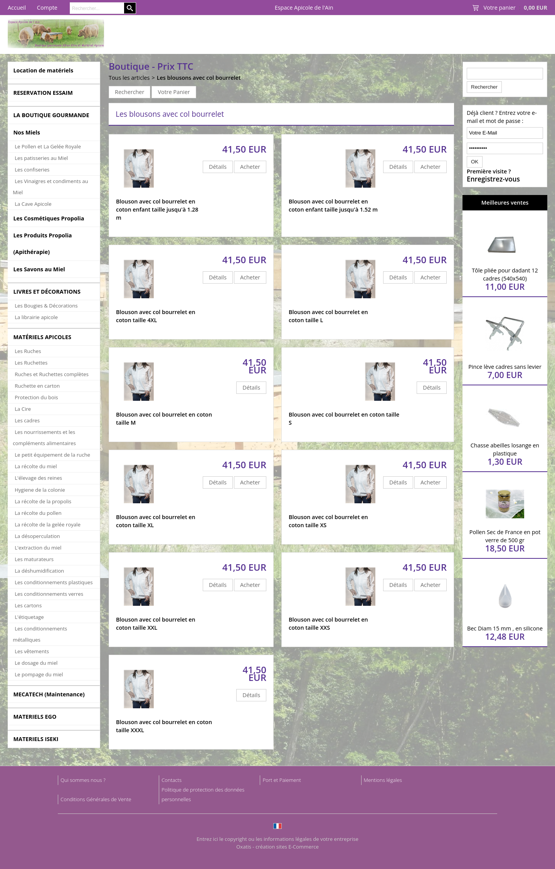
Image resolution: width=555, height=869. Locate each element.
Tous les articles (129, 77)
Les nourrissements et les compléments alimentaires (44, 438)
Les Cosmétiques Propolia (48, 218)
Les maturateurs (34, 559)
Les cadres (27, 420)
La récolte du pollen (38, 512)
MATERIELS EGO (34, 716)
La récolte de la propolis (43, 501)
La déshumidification (39, 570)
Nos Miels (26, 132)
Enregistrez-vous (493, 179)
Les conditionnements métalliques (40, 634)
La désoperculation (37, 536)
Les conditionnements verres (49, 593)
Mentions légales (383, 780)
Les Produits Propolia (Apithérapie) (42, 243)
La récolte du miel (36, 466)
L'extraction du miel (38, 547)
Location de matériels (43, 70)
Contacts (171, 780)
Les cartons (28, 605)
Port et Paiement (281, 780)
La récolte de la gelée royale (48, 524)
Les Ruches (28, 351)
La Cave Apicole (33, 203)
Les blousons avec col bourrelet (199, 77)
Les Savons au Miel (39, 269)
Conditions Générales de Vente (96, 799)
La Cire (23, 408)
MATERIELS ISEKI (35, 739)
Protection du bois (36, 397)
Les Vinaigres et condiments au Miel (50, 187)
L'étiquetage (29, 617)
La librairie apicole (36, 317)
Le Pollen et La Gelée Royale (48, 146)
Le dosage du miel (36, 662)
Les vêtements (32, 651)
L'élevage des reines (38, 477)
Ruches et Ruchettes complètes (51, 374)
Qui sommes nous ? (83, 780)
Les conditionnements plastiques (53, 582)
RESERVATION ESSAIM (43, 92)
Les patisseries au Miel (41, 158)
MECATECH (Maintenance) (48, 694)
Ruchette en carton (37, 385)
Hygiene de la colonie (40, 489)
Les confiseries (32, 169)
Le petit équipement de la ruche (52, 454)
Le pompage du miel (39, 674)
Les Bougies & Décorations (46, 305)
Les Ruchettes (31, 362)
